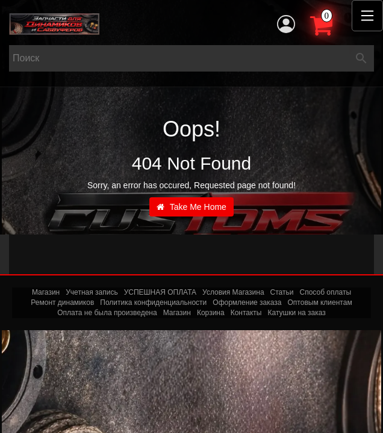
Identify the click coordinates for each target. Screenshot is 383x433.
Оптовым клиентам (320, 302)
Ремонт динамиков (62, 302)
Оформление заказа (247, 302)
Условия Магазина (233, 292)
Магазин (46, 292)
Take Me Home (191, 207)
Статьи (282, 292)
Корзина (211, 313)
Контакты (246, 313)
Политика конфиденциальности (153, 302)
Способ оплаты (325, 292)
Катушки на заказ (296, 313)
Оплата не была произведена (107, 313)
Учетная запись (91, 292)
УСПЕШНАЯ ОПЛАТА (160, 292)
